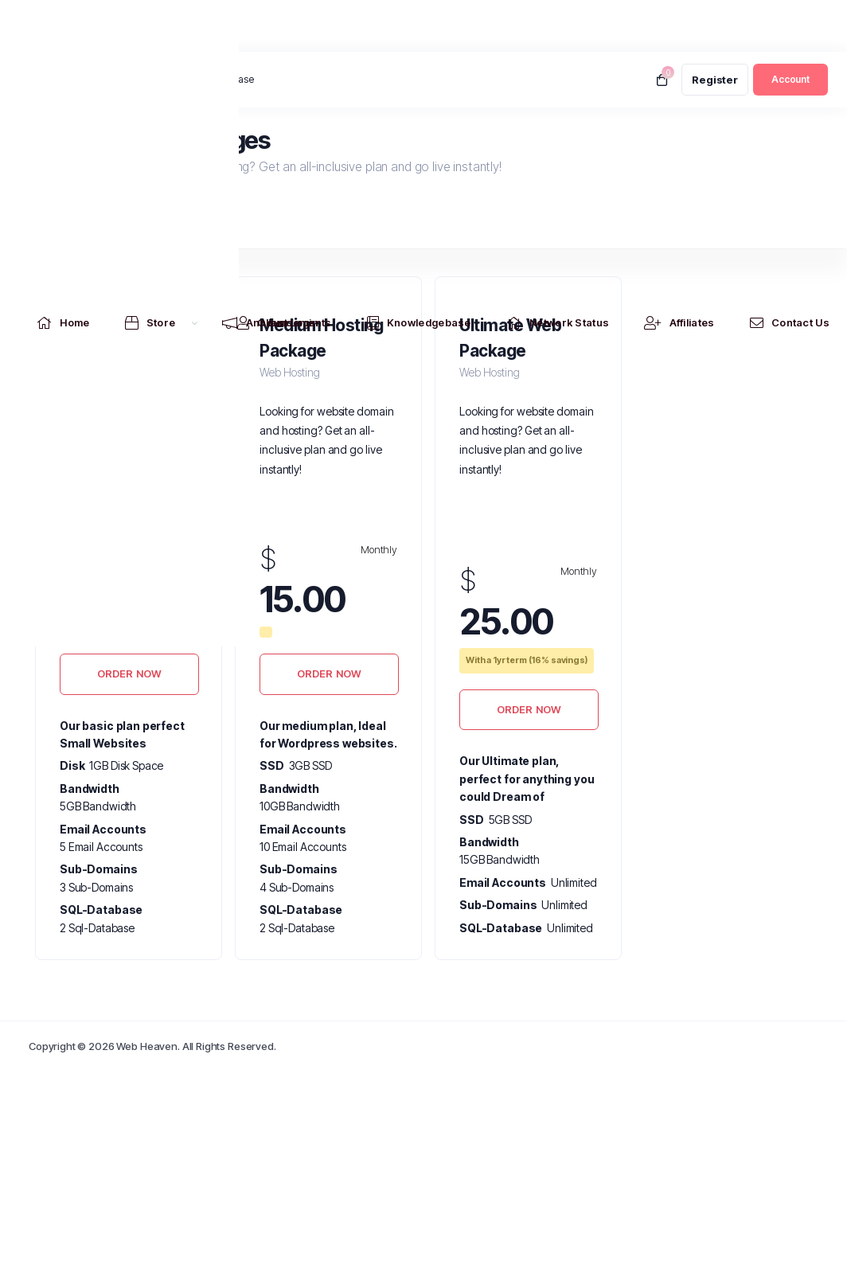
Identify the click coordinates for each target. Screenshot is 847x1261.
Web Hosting (74, 224)
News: (171, 80)
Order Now (129, 673)
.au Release (227, 79)
